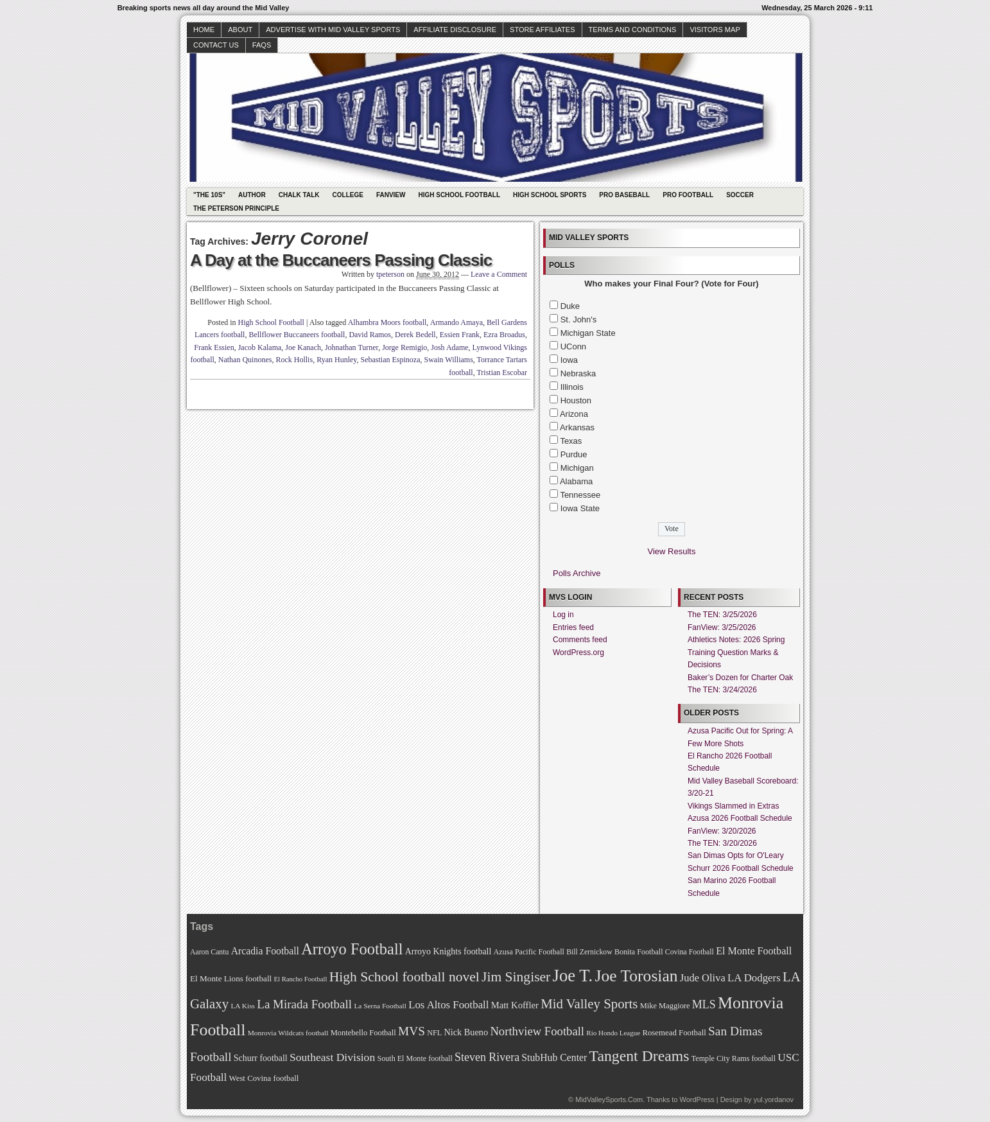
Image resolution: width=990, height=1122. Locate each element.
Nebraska (578, 373)
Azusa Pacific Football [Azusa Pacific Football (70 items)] (529, 951)
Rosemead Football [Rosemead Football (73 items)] (674, 1032)
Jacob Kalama (260, 347)
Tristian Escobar (501, 372)
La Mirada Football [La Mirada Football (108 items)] (304, 1004)
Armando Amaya (456, 322)
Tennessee (580, 495)
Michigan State (588, 333)
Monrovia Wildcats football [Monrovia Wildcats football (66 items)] (288, 1033)
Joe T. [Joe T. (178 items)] (573, 975)
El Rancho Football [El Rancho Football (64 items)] (300, 979)
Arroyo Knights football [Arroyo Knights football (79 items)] (448, 951)
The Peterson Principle (236, 208)
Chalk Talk (299, 194)
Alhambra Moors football (387, 322)
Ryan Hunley (336, 359)
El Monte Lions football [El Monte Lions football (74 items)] (231, 978)
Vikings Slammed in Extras (733, 806)
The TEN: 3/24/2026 (722, 689)
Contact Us (216, 45)
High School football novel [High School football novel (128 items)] (404, 977)
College (348, 194)
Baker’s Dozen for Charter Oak (740, 677)
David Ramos (370, 334)
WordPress (696, 1099)
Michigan (577, 468)
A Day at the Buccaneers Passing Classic (341, 260)
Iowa (569, 360)
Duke (570, 306)
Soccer (740, 194)
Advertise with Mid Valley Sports (333, 29)
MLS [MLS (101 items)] (704, 1004)
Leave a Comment (499, 274)
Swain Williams (448, 359)
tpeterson (390, 274)
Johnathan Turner (351, 347)
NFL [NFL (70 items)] (434, 1032)
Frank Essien (214, 347)
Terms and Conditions (633, 29)
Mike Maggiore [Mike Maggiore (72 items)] (665, 1005)
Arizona (574, 414)
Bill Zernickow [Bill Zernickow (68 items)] (589, 952)
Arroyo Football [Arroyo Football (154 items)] (352, 949)
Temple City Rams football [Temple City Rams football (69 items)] (733, 1058)
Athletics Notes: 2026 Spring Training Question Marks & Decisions (736, 652)
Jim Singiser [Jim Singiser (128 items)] (516, 977)
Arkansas (577, 427)
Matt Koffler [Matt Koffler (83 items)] (515, 1005)
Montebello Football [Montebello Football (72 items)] (363, 1032)
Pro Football (688, 194)
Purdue (573, 454)
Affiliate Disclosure (454, 29)
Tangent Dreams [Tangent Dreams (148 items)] (639, 1055)
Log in (563, 614)
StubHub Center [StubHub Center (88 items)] (554, 1057)
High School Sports (549, 194)
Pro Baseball (624, 194)
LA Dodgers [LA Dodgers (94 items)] (754, 978)
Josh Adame (449, 347)
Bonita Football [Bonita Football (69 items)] (638, 951)
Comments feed (580, 639)
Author (252, 194)
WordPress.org (578, 652)
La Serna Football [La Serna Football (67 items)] (380, 1006)
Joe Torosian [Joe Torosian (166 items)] (636, 976)
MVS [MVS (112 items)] (411, 1031)
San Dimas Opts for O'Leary (736, 855)
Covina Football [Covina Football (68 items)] (689, 952)
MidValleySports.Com (609, 1099)
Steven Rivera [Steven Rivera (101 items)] (487, 1057)
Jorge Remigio (404, 347)
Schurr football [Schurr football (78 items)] (261, 1058)
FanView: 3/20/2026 (722, 831)
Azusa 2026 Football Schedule (740, 818)
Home (203, 29)
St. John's (578, 319)
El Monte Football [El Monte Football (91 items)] (754, 950)
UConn (573, 346)
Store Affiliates (542, 29)
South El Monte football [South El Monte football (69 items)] (414, 1058)
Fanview (391, 194)
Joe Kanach (303, 347)
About (240, 29)
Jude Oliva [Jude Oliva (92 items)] (702, 978)
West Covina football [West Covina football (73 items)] (264, 1078)
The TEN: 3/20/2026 (722, 843)
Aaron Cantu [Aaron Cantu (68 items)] (209, 952)
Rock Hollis (294, 359)
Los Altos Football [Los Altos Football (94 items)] (448, 1005)
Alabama (576, 481)
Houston (575, 400)
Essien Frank (460, 334)
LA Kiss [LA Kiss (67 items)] (242, 1006)
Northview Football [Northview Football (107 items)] (537, 1031)
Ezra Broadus (504, 334)
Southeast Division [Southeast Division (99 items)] (332, 1057)
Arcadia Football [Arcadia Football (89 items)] (265, 950)
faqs (261, 45)
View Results (672, 551)
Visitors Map (715, 29)
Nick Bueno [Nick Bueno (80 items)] (466, 1032)
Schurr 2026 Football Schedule (741, 868)
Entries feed (573, 627)
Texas (571, 441)
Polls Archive (576, 573)
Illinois (572, 387)
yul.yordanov (774, 1099)
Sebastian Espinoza (391, 359)
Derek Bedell (415, 334)
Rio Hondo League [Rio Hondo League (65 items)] (613, 1033)
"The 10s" (209, 194)
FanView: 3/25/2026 (722, 627)
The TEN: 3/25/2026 (722, 614)
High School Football (459, 194)
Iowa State (580, 508)
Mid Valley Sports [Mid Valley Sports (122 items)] (589, 1004)
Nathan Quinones (245, 359)
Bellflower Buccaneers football (296, 334)
